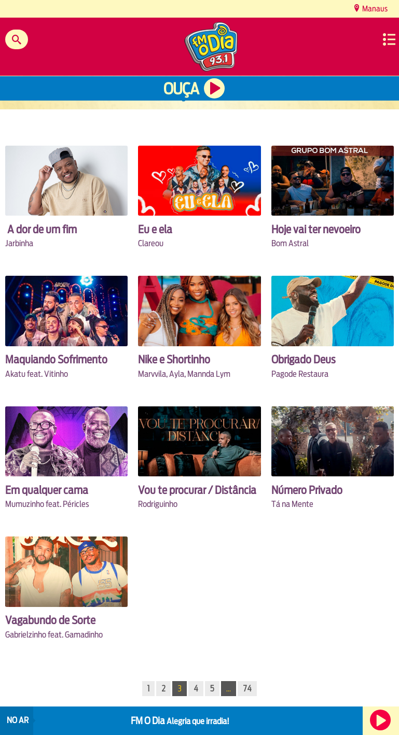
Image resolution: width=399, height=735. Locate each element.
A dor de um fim (41, 229)
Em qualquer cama (46, 490)
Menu (389, 39)
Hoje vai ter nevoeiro (316, 229)
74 (247, 689)
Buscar (16, 39)
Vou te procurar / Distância (197, 490)
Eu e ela (155, 229)
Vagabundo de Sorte (50, 620)
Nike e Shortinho (174, 359)
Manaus (374, 8)
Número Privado (306, 490)
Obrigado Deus (303, 359)
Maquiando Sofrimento (56, 359)
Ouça (181, 89)
